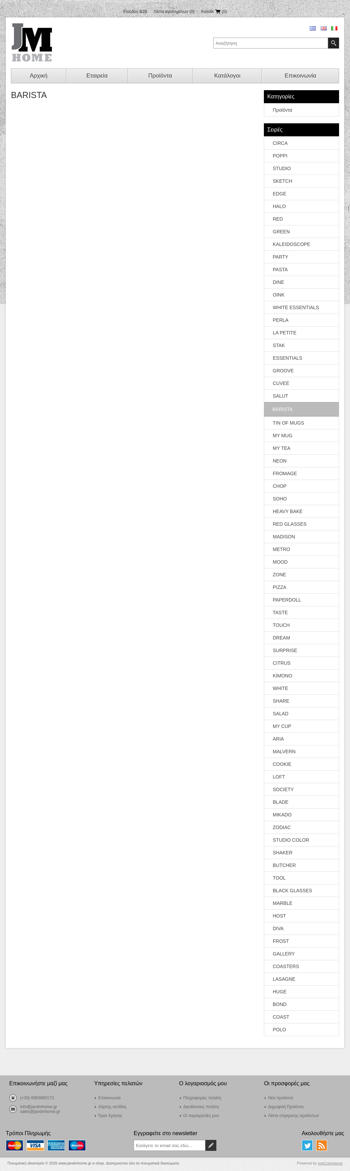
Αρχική (39, 75)
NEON (279, 461)
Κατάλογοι (227, 75)
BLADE (280, 802)
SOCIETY (283, 789)
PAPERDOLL (287, 600)
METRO (281, 549)
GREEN (281, 231)
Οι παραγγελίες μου (201, 1115)
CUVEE (281, 383)
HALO (279, 206)
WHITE (280, 688)
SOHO (280, 498)
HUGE (279, 991)
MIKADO (282, 814)
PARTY (280, 257)
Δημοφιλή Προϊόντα (286, 1106)
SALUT (280, 396)
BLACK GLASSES (292, 890)
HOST (279, 916)
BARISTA (282, 409)
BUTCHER (284, 865)
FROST (281, 941)
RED (278, 219)
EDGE (279, 193)
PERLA (280, 320)
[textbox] (270, 43)
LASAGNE (284, 979)
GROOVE (283, 370)
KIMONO (282, 675)
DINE (278, 282)
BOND (279, 1004)
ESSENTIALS (287, 358)
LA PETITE (284, 332)
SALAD (280, 713)
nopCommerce (330, 1163)
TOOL (279, 878)
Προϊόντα (160, 75)
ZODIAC (282, 827)
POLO (279, 1029)
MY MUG (282, 435)
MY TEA (282, 448)
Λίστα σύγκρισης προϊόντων (293, 1115)
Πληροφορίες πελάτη (202, 1098)
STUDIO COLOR (291, 840)
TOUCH (281, 625)
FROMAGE (285, 473)
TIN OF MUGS (288, 423)
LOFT (279, 777)
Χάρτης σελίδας (112, 1106)
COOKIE (282, 764)
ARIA (278, 739)
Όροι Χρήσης (110, 1115)
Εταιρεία (97, 75)
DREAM (281, 637)
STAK (279, 345)
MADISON (284, 536)
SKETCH (282, 181)
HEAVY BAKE (287, 511)
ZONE (279, 574)
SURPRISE (285, 650)
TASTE (280, 612)
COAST (281, 1017)
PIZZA (279, 587)
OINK (278, 295)
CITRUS (282, 663)
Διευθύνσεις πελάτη (201, 1106)
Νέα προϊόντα (280, 1098)
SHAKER (283, 852)
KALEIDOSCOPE (291, 244)
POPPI (280, 156)
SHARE (281, 701)
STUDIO (282, 168)
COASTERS (286, 966)
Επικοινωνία (300, 75)
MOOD (280, 562)
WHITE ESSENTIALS (296, 307)
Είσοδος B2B (135, 11)
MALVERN (284, 751)
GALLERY (284, 953)
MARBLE (283, 903)
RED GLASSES (290, 524)
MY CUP (282, 726)
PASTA (280, 269)
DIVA (278, 928)
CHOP (279, 486)
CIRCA (280, 143)
